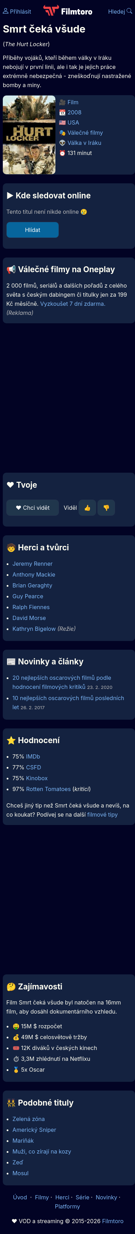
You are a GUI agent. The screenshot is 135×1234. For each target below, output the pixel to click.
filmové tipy (102, 814)
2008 (75, 112)
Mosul (21, 1173)
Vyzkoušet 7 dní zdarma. (72, 303)
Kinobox (37, 778)
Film (73, 102)
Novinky (106, 1197)
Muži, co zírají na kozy (42, 1151)
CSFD (33, 767)
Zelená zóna (29, 1118)
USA (73, 122)
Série (82, 1197)
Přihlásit (17, 11)
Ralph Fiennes (31, 607)
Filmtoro (112, 1221)
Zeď (18, 1162)
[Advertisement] (65, 398)
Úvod (20, 1197)
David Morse (29, 617)
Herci (62, 1197)
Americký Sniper (34, 1129)
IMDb (33, 756)
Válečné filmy (85, 132)
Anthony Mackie (34, 574)
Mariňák (23, 1140)
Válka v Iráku (84, 142)
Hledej (120, 11)
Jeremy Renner (33, 563)
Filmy (42, 1197)
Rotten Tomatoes (48, 788)
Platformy (67, 1206)
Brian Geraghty (33, 585)
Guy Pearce (28, 596)
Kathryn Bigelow (34, 628)
